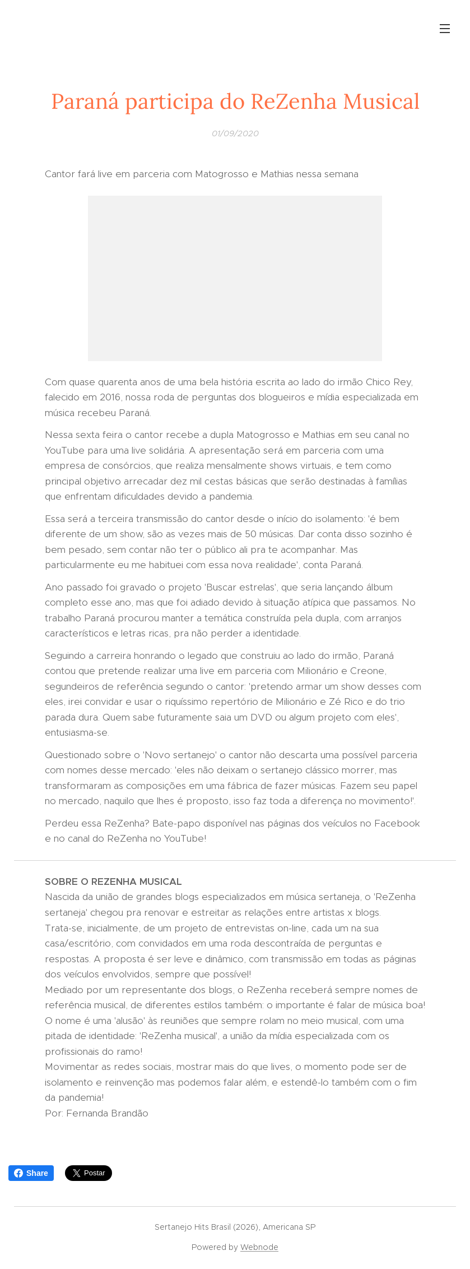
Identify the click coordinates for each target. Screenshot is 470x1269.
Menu (445, 28)
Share (31, 1173)
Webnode (259, 1247)
